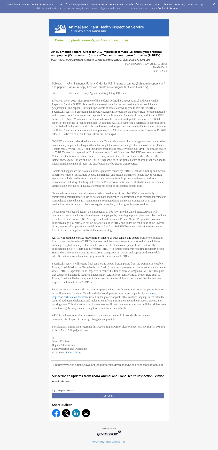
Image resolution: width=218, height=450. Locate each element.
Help (124, 442)
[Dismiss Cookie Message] (213, 3)
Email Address (61, 381)
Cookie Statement (168, 8)
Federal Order (73, 352)
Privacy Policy (98, 442)
